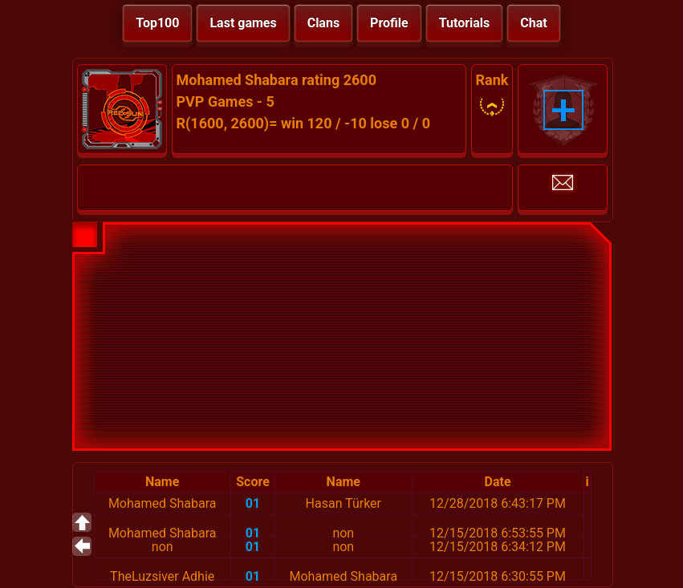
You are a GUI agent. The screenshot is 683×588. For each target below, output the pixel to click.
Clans (323, 22)
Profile (389, 22)
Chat (533, 22)
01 (253, 503)
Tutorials (464, 22)
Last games (242, 22)
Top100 (157, 22)
